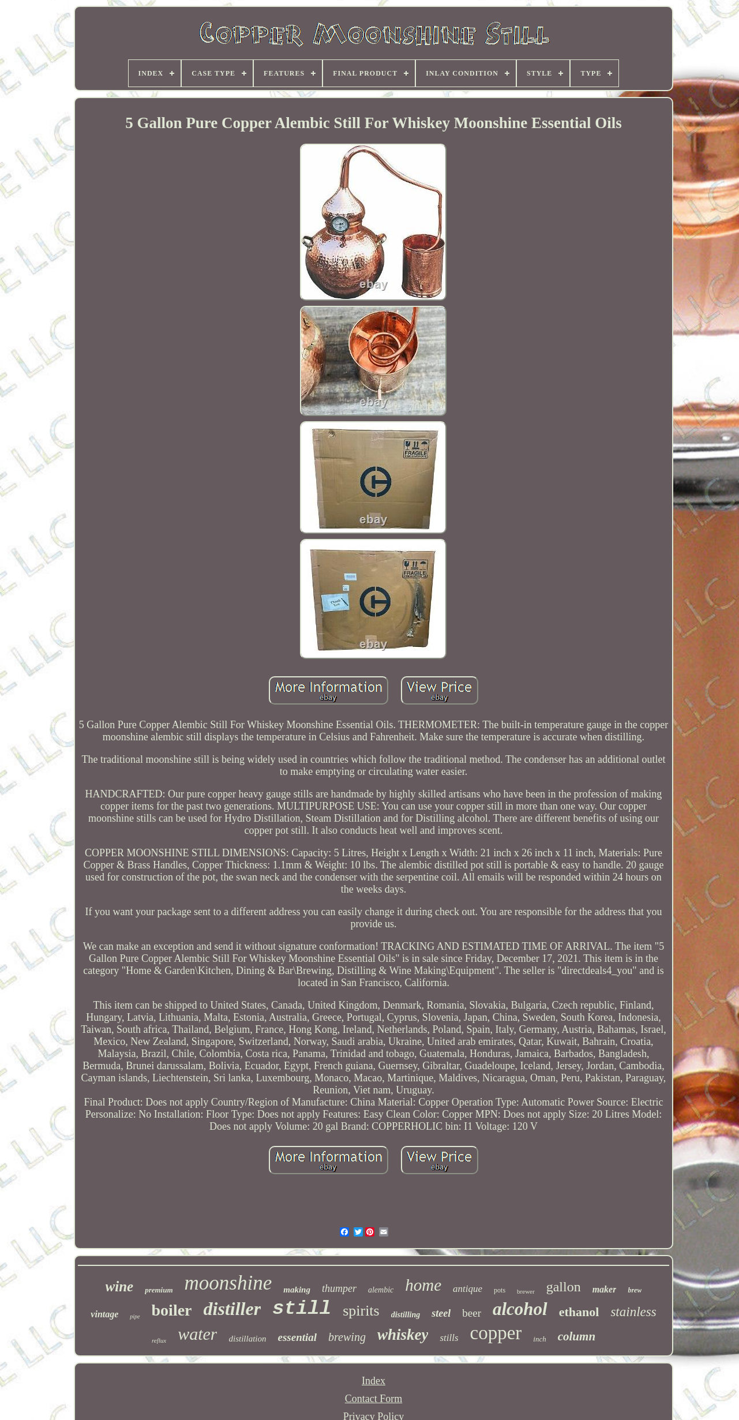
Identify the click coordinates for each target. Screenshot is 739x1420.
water (197, 1333)
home (423, 1285)
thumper (339, 1288)
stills (449, 1337)
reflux (159, 1340)
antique (467, 1288)
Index (373, 1381)
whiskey (403, 1334)
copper (496, 1332)
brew (635, 1290)
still (301, 1309)
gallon (563, 1286)
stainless (633, 1312)
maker (604, 1289)
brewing (347, 1337)
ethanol (579, 1312)
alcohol (520, 1309)
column (576, 1336)
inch (539, 1339)
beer (471, 1313)
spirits (361, 1310)
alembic (380, 1290)
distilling (406, 1314)
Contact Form (374, 1398)
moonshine (228, 1283)
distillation (247, 1338)
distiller (232, 1308)
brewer (526, 1291)
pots (499, 1290)
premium (158, 1290)
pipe (135, 1316)
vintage (104, 1314)
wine (120, 1286)
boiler (172, 1310)
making (296, 1289)
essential (297, 1337)
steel (441, 1313)
